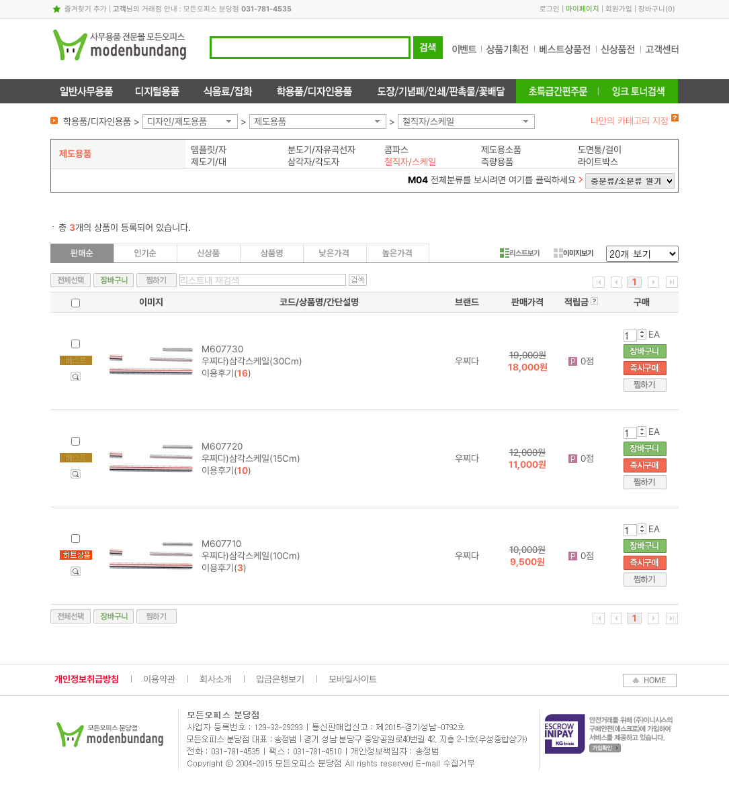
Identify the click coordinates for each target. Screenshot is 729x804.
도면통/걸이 (599, 149)
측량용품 (497, 161)
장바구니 (651, 9)
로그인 (550, 9)
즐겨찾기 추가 (86, 9)
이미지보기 (573, 253)
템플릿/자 (208, 149)
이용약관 (159, 679)
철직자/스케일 (428, 121)
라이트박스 (598, 161)
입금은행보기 (280, 679)
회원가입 (618, 9)
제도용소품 (501, 149)
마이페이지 (582, 9)
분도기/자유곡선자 (321, 149)
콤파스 (396, 149)
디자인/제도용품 (177, 121)
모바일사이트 (353, 679)
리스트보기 (520, 253)
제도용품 (270, 121)
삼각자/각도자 (313, 161)
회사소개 (216, 679)
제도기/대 (208, 161)
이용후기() (226, 373)
